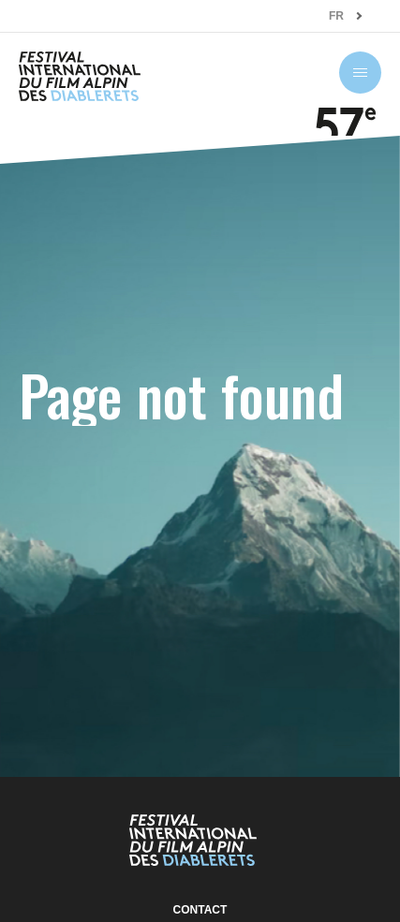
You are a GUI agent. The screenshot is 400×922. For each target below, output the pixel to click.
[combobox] (346, 16)
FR (336, 15)
